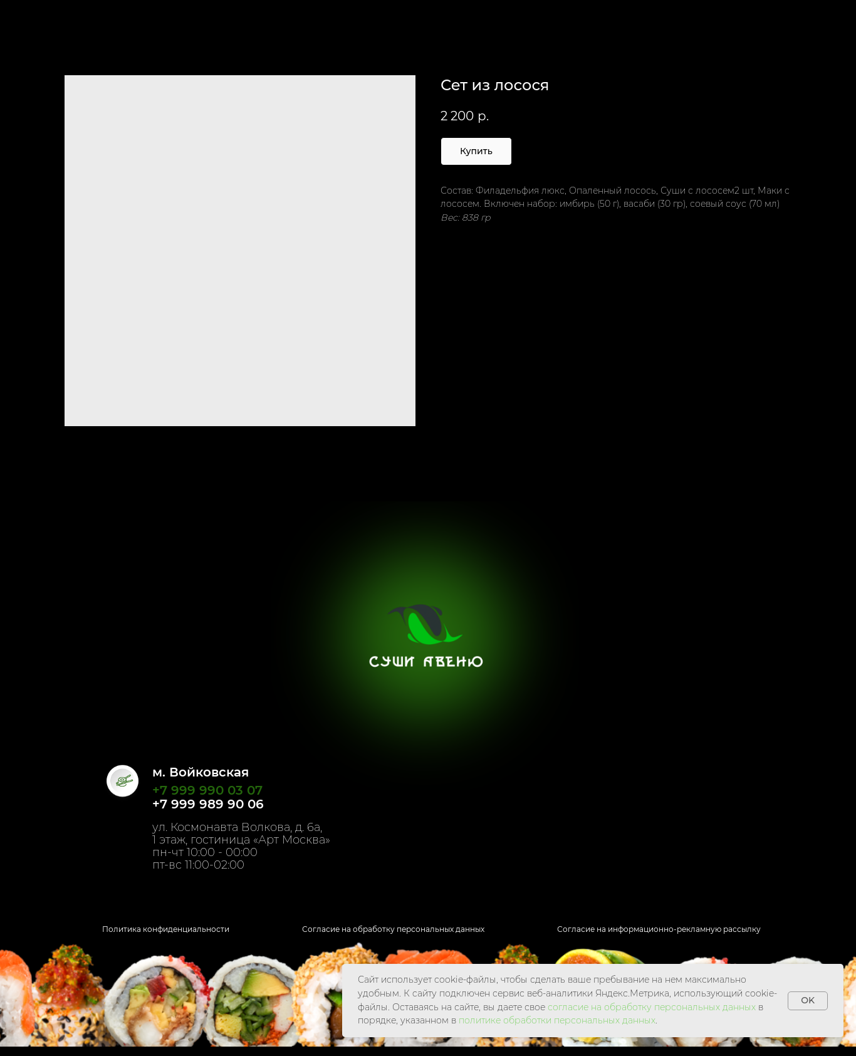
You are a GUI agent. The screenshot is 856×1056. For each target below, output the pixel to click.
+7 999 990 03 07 (207, 790)
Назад (37, 18)
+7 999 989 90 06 (208, 804)
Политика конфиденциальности (165, 929)
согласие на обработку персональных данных (652, 1007)
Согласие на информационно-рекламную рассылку (659, 929)
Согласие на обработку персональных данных (393, 929)
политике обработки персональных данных (557, 1020)
